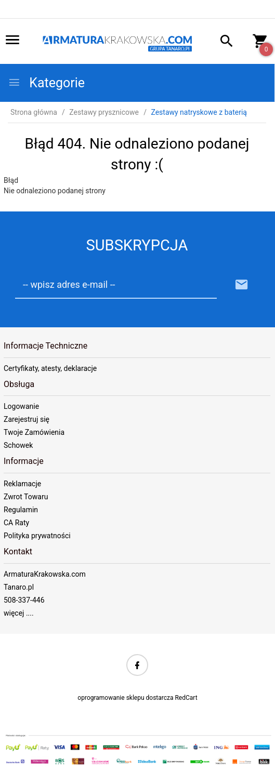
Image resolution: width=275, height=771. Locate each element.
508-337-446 (24, 600)
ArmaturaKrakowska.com (45, 574)
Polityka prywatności (37, 535)
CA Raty (16, 523)
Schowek (18, 445)
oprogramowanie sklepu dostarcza (125, 697)
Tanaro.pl (19, 587)
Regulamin (21, 510)
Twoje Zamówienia (34, 432)
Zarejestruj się (26, 419)
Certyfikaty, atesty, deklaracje (50, 368)
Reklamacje (22, 484)
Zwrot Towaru (26, 497)
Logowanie (21, 406)
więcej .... (19, 613)
